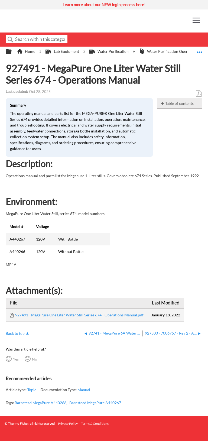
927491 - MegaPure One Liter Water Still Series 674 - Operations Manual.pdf (79, 315)
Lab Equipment (63, 51)
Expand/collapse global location (200, 50)
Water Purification (109, 51)
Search (10, 39)
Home (26, 51)
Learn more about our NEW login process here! (104, 4)
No (34, 359)
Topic (31, 389)
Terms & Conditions (95, 423)
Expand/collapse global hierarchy (12, 51)
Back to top (15, 333)
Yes (16, 359)
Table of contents (179, 103)
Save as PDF (199, 93)
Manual (83, 389)
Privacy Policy (68, 423)
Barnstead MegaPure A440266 (40, 402)
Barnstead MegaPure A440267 (95, 402)
